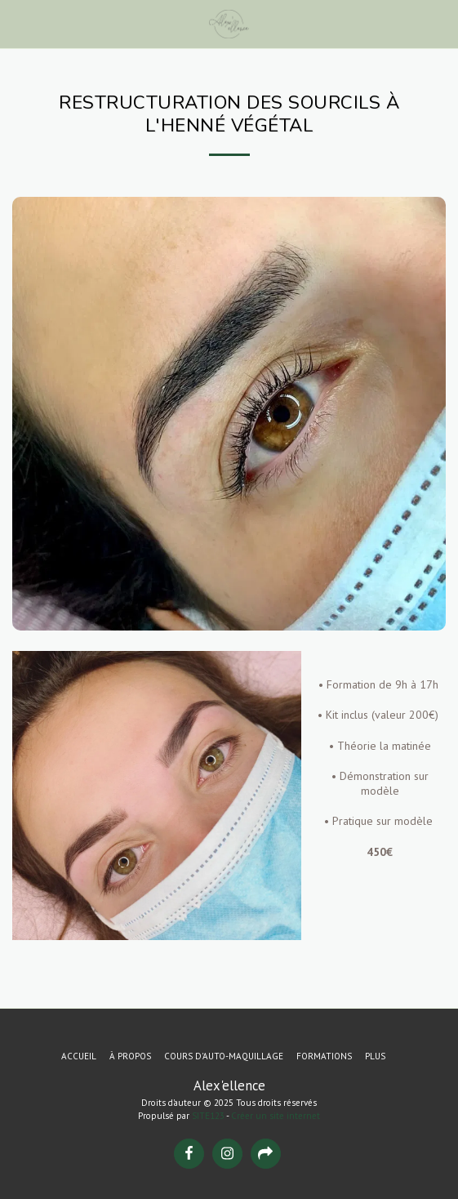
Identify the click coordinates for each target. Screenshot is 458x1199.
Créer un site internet (275, 1115)
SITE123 (208, 1115)
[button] (18, 23)
